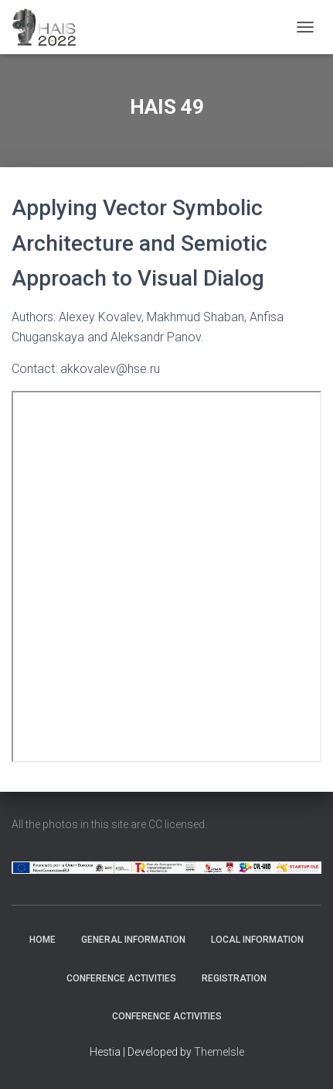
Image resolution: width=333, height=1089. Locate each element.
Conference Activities (121, 978)
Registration (234, 978)
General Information (133, 939)
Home (42, 939)
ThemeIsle (219, 1052)
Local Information (257, 939)
